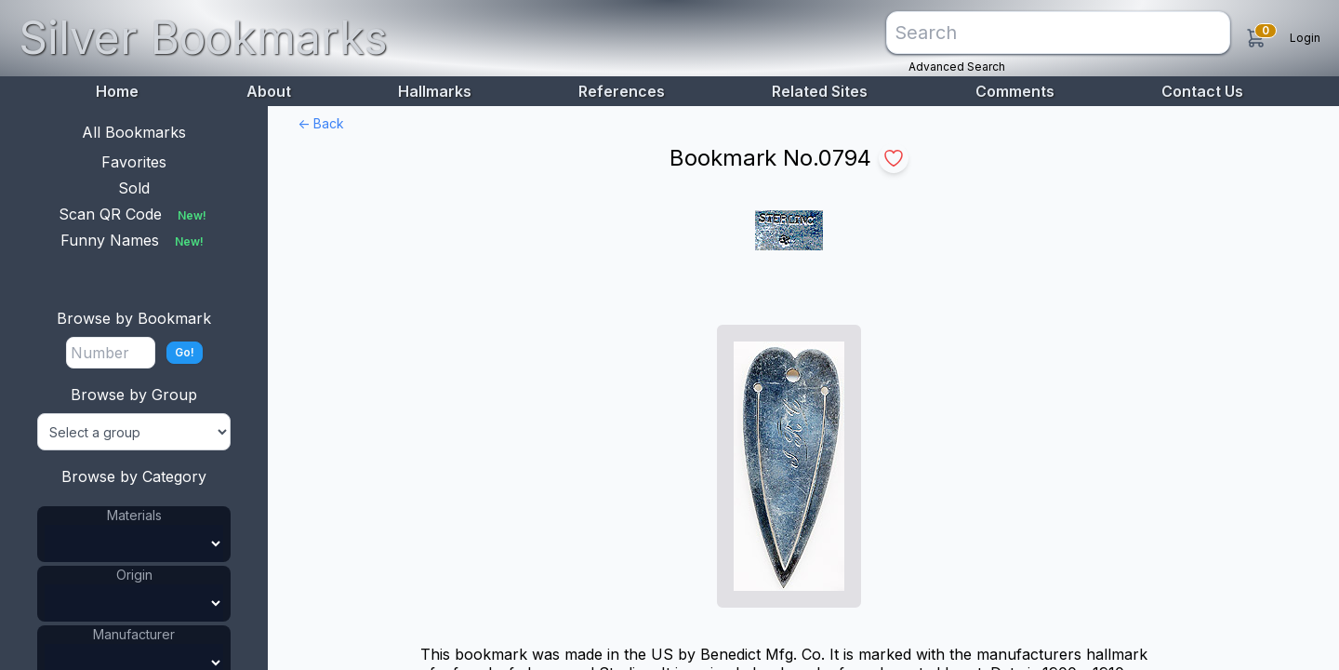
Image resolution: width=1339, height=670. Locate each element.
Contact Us (1202, 91)
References (621, 91)
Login (1305, 38)
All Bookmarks (134, 132)
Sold (134, 188)
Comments (1014, 91)
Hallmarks (434, 91)
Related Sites (820, 91)
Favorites (133, 162)
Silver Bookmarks (203, 37)
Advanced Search (956, 67)
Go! (184, 352)
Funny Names (133, 240)
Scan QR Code (134, 214)
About (268, 91)
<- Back (321, 123)
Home (117, 91)
